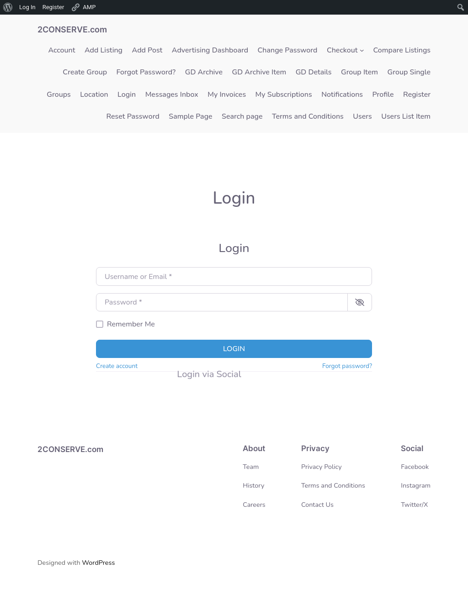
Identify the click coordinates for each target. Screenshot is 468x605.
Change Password (288, 50)
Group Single (409, 72)
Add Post (147, 50)
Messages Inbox (171, 94)
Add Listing (103, 50)
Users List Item (406, 116)
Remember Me (131, 324)
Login (126, 94)
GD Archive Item (259, 72)
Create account (117, 366)
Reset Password (132, 116)
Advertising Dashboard (210, 50)
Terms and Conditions (308, 116)
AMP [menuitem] (83, 7)
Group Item (359, 72)
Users (362, 116)
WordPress (98, 562)
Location (94, 94)
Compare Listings (402, 50)
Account (61, 50)
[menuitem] (8, 7)
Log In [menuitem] (27, 7)
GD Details (314, 72)
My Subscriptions (283, 94)
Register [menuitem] (53, 7)
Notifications (342, 94)
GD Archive (204, 72)
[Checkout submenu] (362, 50)
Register (417, 94)
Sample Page (190, 116)
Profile (383, 94)
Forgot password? (347, 366)
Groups (59, 94)
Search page (242, 116)
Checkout (342, 50)
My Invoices (226, 94)
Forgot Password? (146, 72)
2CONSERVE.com (72, 29)
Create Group (85, 72)
